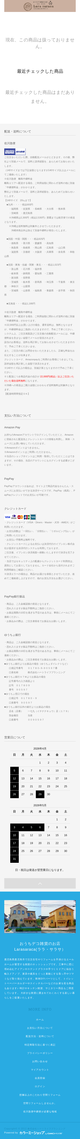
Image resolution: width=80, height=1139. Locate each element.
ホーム (40, 1019)
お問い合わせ (40, 1061)
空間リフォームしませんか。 (40, 1103)
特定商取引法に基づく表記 (40, 1044)
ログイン (40, 1086)
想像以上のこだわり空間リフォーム (40, 1095)
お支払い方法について (40, 1028)
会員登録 (40, 1078)
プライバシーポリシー (40, 1053)
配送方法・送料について (40, 1036)
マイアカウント (40, 1069)
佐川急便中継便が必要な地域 (40, 1111)
